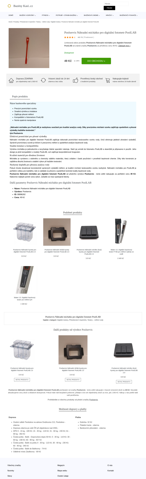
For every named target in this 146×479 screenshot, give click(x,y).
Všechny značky (14, 465)
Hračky (109, 15)
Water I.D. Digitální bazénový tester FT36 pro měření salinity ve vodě (121, 252)
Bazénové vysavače (128, 15)
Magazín (60, 465)
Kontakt (110, 471)
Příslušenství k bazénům (27, 22)
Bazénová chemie (91, 15)
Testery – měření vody (43, 22)
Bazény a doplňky (27, 15)
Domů (11, 15)
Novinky (10, 471)
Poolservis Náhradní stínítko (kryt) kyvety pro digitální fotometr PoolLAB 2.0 (89, 252)
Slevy (9, 476)
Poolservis (92, 46)
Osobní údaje (62, 476)
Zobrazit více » (124, 46)
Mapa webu (62, 471)
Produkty (16, 22)
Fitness (45, 15)
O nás (109, 465)
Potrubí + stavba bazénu (66, 15)
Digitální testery (55, 22)
